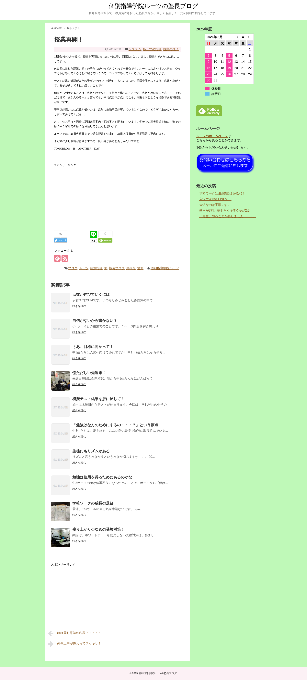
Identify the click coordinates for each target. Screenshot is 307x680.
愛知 (140, 268)
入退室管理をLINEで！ (215, 199)
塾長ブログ (117, 268)
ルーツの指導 (152, 49)
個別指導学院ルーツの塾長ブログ (153, 6)
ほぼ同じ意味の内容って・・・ (74, 633)
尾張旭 (131, 268)
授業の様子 (171, 49)
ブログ (72, 268)
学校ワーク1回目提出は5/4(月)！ (222, 193)
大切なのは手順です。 (215, 204)
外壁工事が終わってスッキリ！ (74, 644)
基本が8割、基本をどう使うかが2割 (224, 210)
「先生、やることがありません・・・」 (227, 216)
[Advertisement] (117, 194)
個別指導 (96, 268)
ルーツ (83, 268)
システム (135, 49)
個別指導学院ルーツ (165, 268)
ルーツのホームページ (212, 136)
